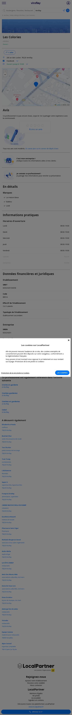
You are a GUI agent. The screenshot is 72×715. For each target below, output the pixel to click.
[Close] (69, 340)
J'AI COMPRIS (62, 373)
